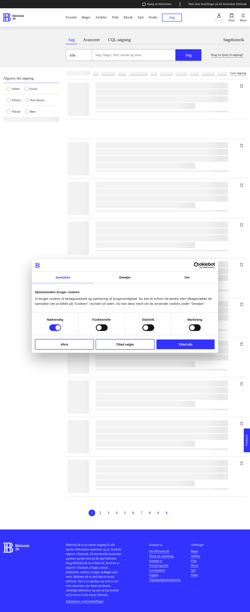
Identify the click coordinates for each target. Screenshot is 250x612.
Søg (188, 55)
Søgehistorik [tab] (233, 39)
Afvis (64, 344)
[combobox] (134, 55)
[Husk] (231, 17)
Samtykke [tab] (63, 277)
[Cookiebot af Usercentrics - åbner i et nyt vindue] (197, 265)
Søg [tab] (71, 39)
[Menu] (243, 17)
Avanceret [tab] (91, 39)
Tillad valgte (125, 344)
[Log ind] (219, 17)
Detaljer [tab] (125, 277)
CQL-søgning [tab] (119, 39)
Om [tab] (187, 277)
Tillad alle (185, 344)
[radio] (15, 88)
